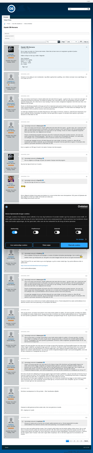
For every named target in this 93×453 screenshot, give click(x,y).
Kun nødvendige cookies (18, 245)
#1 (86, 47)
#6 (86, 176)
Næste (86, 441)
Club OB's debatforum (17, 23)
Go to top (86, 447)
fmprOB (10, 54)
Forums (5, 17)
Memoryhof (10, 103)
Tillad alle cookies (74, 245)
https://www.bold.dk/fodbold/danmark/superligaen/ (34, 265)
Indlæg (7, 33)
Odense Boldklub (28, 23)
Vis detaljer (80, 239)
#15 (86, 417)
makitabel (11, 257)
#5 (86, 154)
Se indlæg (45, 125)
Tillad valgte (46, 245)
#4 (86, 122)
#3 (86, 96)
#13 (86, 358)
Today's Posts (7, 20)
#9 (86, 249)
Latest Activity (9, 36)
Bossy (11, 184)
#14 (86, 388)
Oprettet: (8, 60)
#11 (86, 310)
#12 (86, 332)
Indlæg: (9, 62)
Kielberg (11, 129)
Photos (7, 38)
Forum (8, 23)
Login (88, 1)
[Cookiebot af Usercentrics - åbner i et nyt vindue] (79, 206)
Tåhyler (11, 395)
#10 (86, 276)
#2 (86, 74)
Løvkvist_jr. (11, 81)
